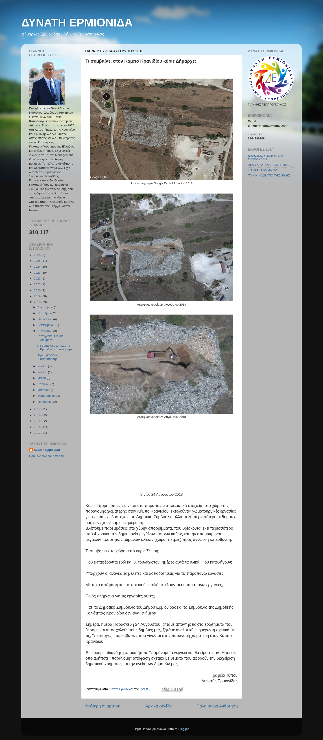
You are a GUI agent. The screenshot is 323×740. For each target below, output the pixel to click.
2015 (37, 421)
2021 (37, 284)
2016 (37, 415)
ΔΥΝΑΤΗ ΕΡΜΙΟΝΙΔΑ (77, 22)
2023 (37, 272)
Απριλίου (43, 384)
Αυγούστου (45, 331)
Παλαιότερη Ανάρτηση (217, 706)
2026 (37, 255)
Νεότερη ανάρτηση (102, 706)
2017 (37, 409)
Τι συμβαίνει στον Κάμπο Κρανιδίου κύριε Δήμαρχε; (56, 347)
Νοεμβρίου (45, 313)
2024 (37, 266)
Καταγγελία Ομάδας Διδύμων (50, 337)
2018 (37, 302)
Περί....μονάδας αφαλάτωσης (47, 356)
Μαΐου (42, 378)
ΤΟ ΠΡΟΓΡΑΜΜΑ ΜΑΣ (263, 170)
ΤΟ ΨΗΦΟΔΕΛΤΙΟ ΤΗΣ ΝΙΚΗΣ (269, 175)
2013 (37, 432)
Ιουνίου (42, 372)
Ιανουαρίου (45, 401)
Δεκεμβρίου (45, 307)
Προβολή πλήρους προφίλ (46, 456)
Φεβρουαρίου (46, 395)
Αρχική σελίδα (158, 706)
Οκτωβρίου (45, 319)
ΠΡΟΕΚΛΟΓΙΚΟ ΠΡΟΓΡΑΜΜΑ (269, 164)
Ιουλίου (42, 366)
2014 (37, 427)
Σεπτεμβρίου (46, 325)
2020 (37, 290)
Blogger (183, 729)
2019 (37, 296)
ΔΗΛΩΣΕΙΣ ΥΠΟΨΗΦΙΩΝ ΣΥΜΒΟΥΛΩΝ (265, 157)
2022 (37, 278)
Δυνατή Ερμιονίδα (47, 449)
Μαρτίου (43, 390)
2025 (37, 260)
